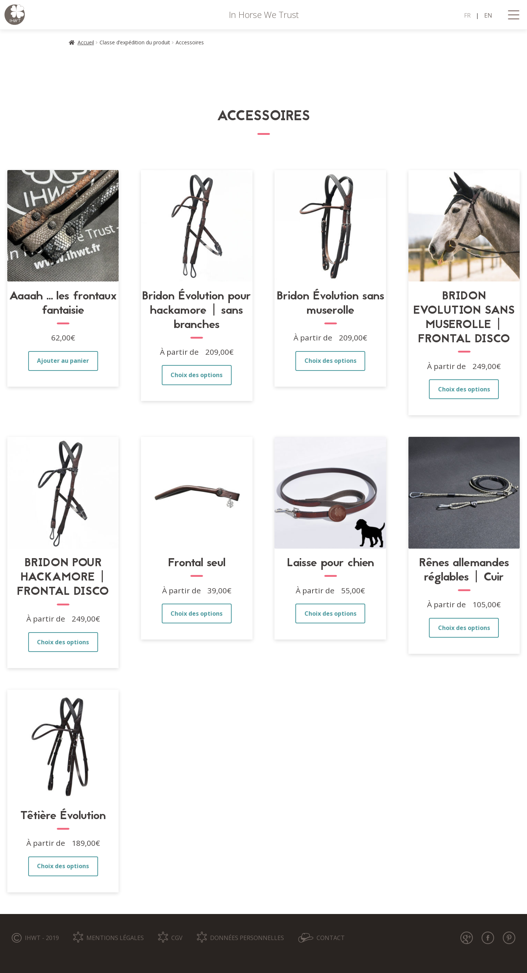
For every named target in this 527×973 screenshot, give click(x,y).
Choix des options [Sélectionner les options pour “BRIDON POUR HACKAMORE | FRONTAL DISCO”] (63, 642)
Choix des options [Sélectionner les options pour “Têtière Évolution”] (63, 866)
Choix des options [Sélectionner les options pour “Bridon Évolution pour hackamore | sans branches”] (197, 375)
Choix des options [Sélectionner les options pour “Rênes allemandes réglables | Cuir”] (464, 628)
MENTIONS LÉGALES (115, 938)
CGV (177, 938)
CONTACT (331, 938)
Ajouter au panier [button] (63, 361)
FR (467, 15)
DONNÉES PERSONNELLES (247, 938)
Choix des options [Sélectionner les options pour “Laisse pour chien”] (330, 613)
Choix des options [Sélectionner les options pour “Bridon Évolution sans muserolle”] (330, 361)
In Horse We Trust (264, 14)
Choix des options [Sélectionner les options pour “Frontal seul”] (197, 613)
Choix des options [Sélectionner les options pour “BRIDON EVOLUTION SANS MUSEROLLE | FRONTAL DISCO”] (464, 389)
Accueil (86, 42)
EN (488, 15)
